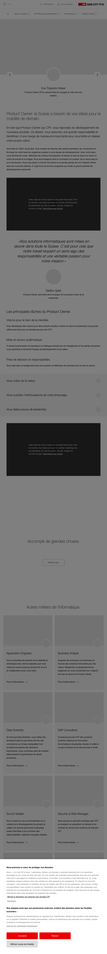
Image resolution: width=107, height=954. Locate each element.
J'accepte (22, 940)
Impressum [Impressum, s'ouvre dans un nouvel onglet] (11, 905)
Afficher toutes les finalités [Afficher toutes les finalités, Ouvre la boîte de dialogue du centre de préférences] (22, 948)
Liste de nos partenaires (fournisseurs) (22, 930)
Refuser (55, 940)
